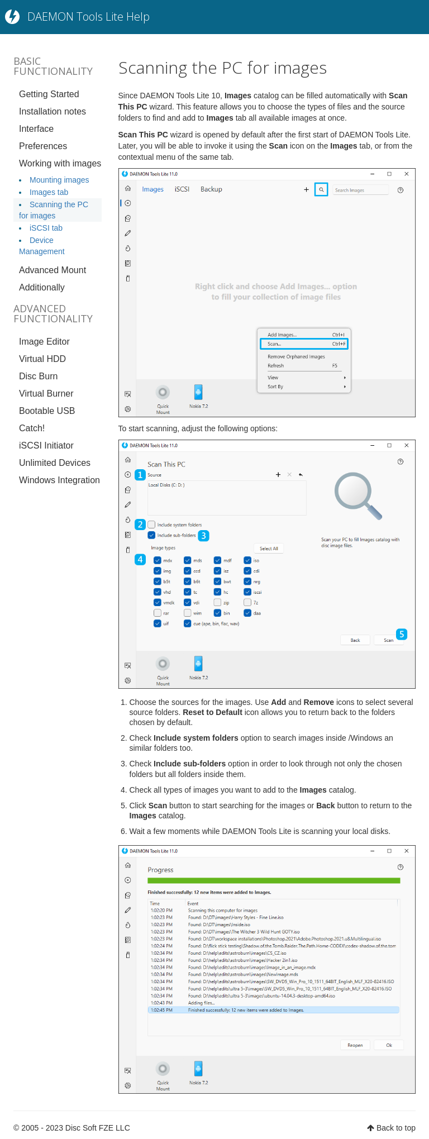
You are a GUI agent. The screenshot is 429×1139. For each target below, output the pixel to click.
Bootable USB (47, 411)
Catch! (32, 428)
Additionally (42, 287)
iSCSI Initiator (46, 445)
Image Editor (44, 341)
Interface (36, 129)
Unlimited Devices (54, 463)
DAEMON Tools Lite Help (88, 16)
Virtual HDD (42, 359)
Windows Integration (59, 480)
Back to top (396, 1127)
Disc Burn (38, 376)
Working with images (60, 163)
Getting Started (49, 94)
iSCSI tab (46, 227)
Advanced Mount (52, 270)
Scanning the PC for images (222, 67)
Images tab (49, 192)
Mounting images (59, 179)
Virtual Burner (46, 393)
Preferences (43, 146)
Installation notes (52, 111)
